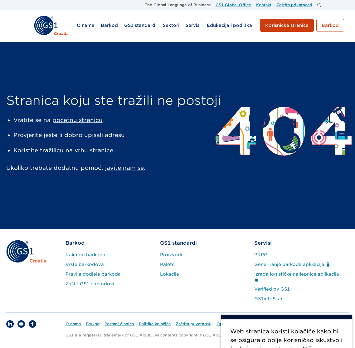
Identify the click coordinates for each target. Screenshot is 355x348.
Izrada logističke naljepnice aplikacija (296, 277)
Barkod (75, 243)
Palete (167, 264)
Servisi (263, 243)
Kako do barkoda (85, 254)
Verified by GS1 (272, 289)
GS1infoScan (269, 298)
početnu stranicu (77, 120)
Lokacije (169, 274)
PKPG (261, 254)
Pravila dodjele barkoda (93, 274)
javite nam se (124, 167)
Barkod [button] (330, 25)
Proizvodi (171, 254)
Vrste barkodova (85, 264)
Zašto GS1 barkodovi (90, 283)
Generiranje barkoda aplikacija (292, 264)
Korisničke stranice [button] (287, 25)
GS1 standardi (178, 243)
